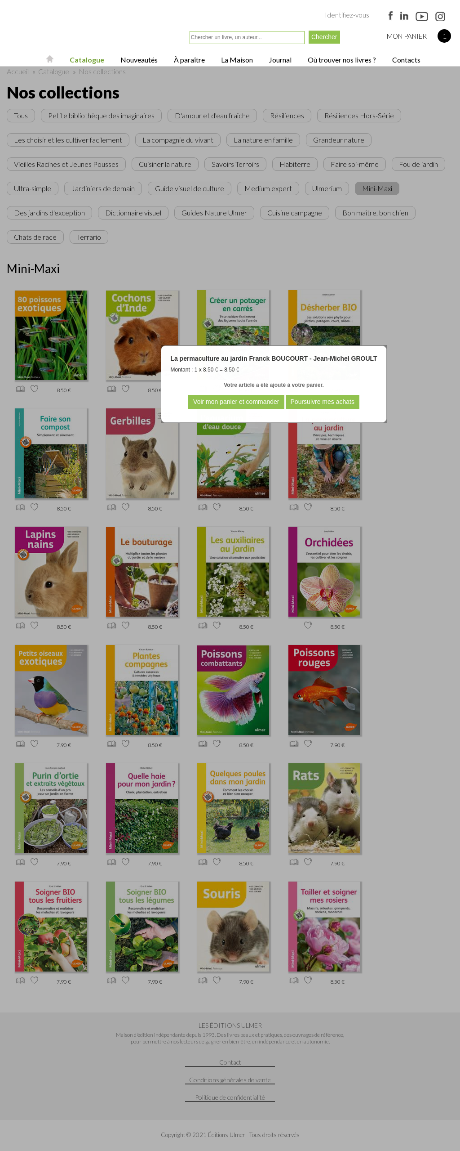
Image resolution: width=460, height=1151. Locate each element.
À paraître (188, 59)
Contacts (405, 59)
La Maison (236, 59)
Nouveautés (138, 59)
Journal (280, 59)
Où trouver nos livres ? (341, 59)
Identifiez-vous (347, 15)
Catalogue (86, 59)
